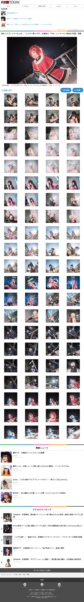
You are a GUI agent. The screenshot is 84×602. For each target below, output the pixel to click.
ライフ (75, 6)
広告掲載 (37, 589)
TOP (42, 580)
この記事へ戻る (6, 90)
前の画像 (66, 90)
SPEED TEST (42, 6)
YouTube (59, 586)
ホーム (8, 6)
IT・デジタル (25, 6)
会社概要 (43, 589)
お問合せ (31, 589)
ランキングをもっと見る (42, 570)
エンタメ (59, 6)
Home (25, 586)
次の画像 (77, 90)
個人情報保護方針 (51, 589)
